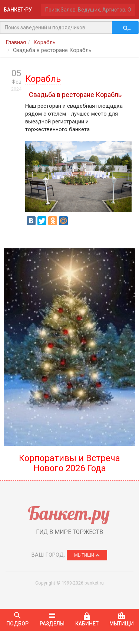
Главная (16, 42)
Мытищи (87, 555)
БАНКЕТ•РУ (18, 10)
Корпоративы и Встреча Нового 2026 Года (69, 463)
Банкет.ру (69, 513)
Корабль (44, 42)
